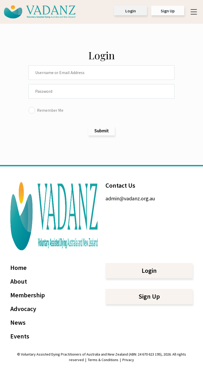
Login (130, 10)
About (18, 281)
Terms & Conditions (103, 359)
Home (18, 268)
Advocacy (23, 309)
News (18, 322)
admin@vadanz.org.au (130, 198)
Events (19, 336)
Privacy (128, 359)
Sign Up (168, 10)
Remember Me (46, 110)
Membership (27, 295)
